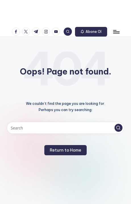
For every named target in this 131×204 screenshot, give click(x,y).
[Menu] (116, 31)
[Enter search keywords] (65, 128)
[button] (91, 32)
